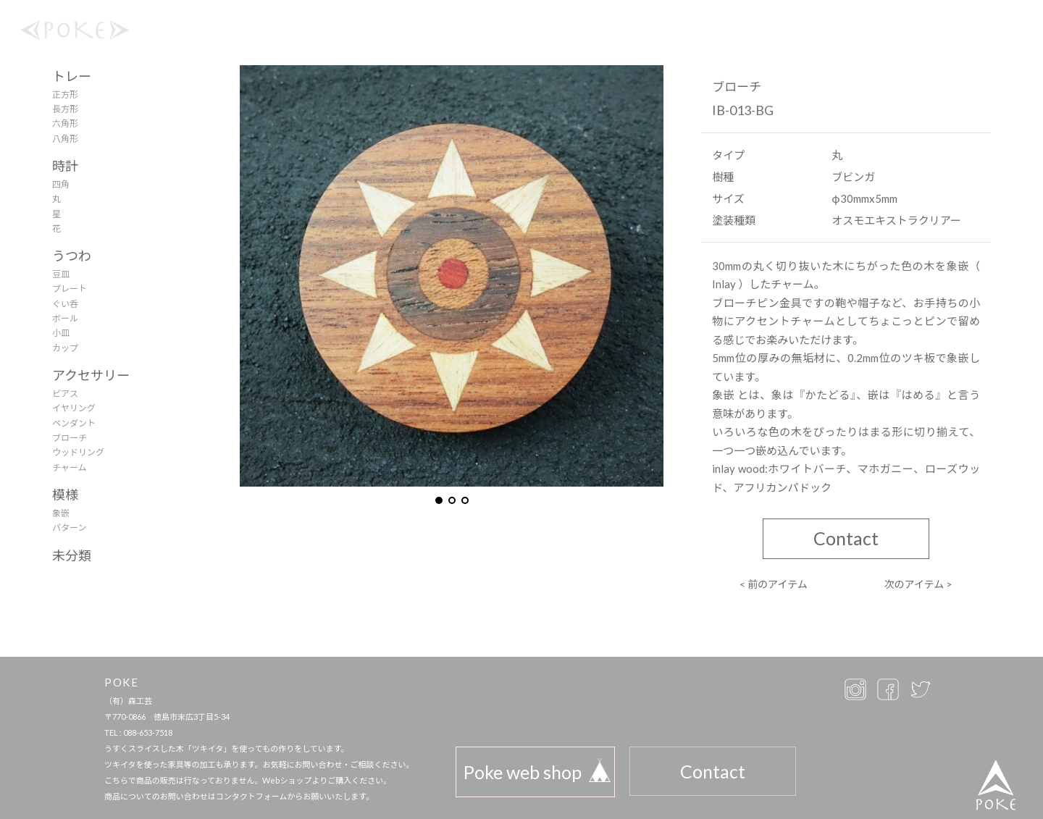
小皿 (61, 332)
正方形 (65, 94)
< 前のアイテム (774, 584)
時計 (65, 166)
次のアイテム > (918, 584)
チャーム (69, 467)
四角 (61, 184)
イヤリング (74, 408)
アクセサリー (91, 375)
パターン (69, 527)
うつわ (71, 256)
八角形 (65, 138)
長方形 (65, 109)
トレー (71, 76)
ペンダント (74, 423)
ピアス (65, 393)
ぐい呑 (65, 303)
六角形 (65, 123)
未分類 (71, 555)
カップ (65, 348)
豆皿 (61, 274)
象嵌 (61, 513)
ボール (65, 318)
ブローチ (69, 437)
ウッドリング (78, 452)
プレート (69, 288)
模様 (65, 495)
